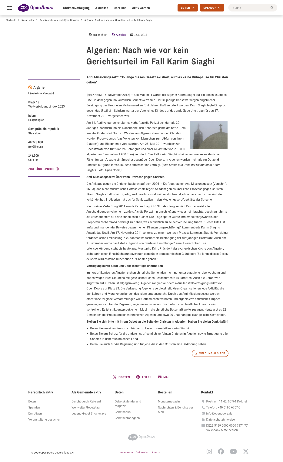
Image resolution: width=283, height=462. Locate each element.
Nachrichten (28, 20)
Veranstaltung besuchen (44, 419)
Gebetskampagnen (127, 418)
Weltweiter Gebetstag (86, 407)
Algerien (121, 35)
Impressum (126, 452)
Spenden (34, 407)
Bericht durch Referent (86, 401)
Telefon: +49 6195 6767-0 (223, 407)
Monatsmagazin (169, 401)
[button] (121, 377)
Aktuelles (101, 7)
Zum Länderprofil (41, 169)
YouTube (233, 451)
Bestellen (165, 392)
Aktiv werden (141, 7)
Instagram (209, 451)
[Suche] (252, 7)
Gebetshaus (123, 412)
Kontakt (207, 392)
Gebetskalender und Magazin (128, 404)
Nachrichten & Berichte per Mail (175, 410)
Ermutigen (35, 413)
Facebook (221, 451)
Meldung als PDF (212, 353)
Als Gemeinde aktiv (86, 392)
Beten (119, 392)
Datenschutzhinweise (220, 419)
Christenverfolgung (76, 7)
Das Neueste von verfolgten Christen (59, 20)
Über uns (120, 7)
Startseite (11, 20)
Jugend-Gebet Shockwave (89, 413)
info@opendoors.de (219, 413)
